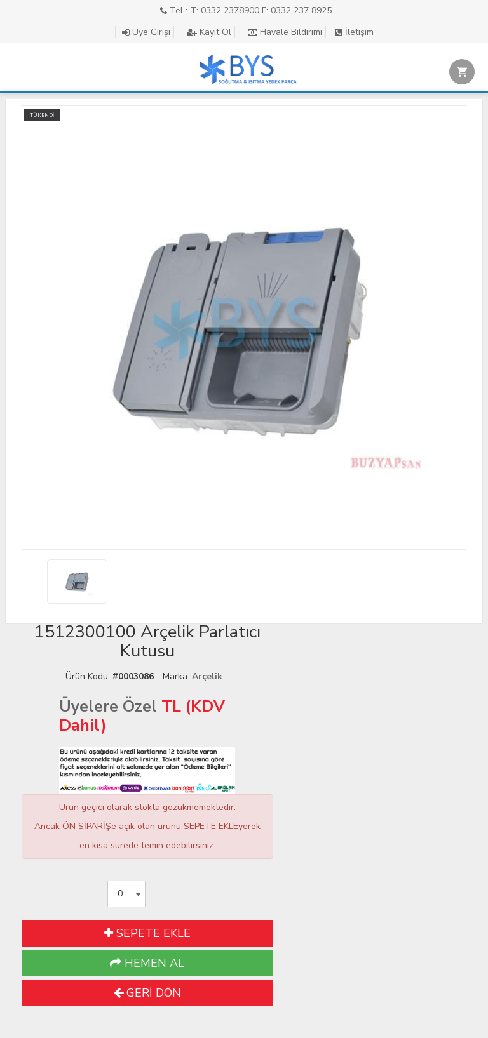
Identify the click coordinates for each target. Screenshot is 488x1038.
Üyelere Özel (108, 706)
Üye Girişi (146, 32)
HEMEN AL (147, 963)
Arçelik (207, 676)
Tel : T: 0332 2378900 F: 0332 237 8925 (246, 10)
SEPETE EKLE (147, 933)
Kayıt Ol (209, 32)
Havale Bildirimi (285, 32)
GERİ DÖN (147, 993)
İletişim (354, 32)
